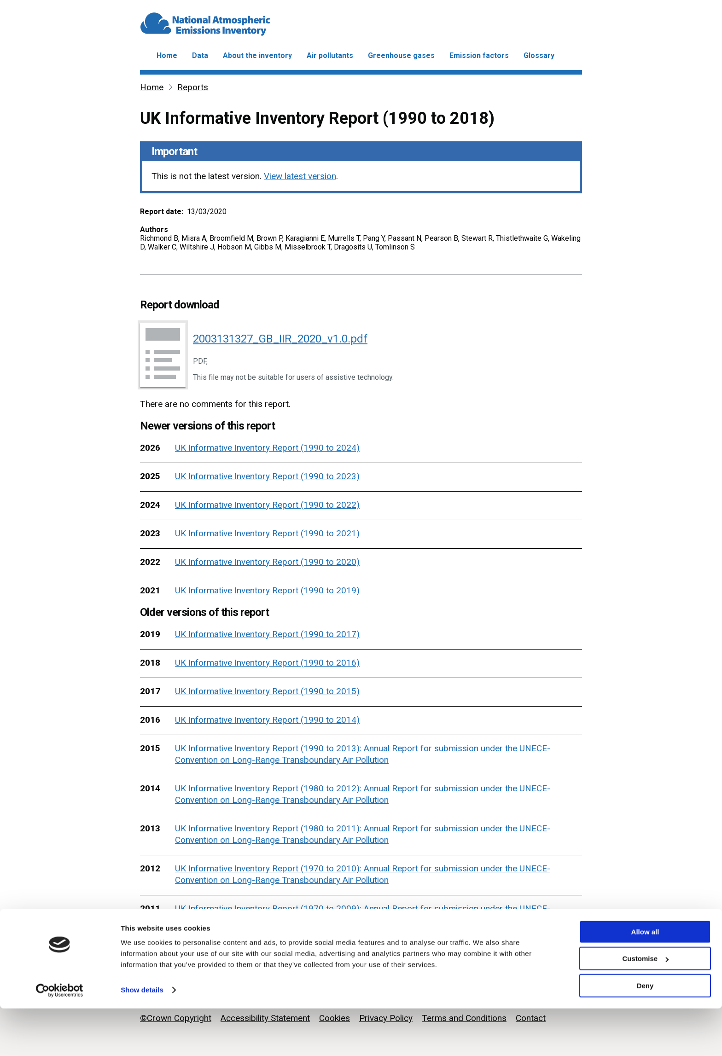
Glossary (539, 55)
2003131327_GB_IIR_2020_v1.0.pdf (280, 338)
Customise (645, 1006)
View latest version (300, 176)
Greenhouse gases (401, 55)
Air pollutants (330, 55)
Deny (645, 1033)
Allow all (645, 979)
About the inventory (257, 55)
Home (167, 55)
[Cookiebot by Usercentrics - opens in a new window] (59, 1038)
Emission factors (479, 55)
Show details (142, 1037)
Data (200, 55)
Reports (192, 87)
